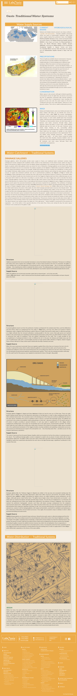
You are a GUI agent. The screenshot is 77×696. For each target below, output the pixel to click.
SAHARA (25, 672)
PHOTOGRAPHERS (65, 656)
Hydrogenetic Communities (30, 667)
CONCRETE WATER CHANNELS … (49, 663)
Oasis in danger (45, 654)
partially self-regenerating (47, 33)
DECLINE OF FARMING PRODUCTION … (46, 680)
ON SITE (61, 663)
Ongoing (61, 647)
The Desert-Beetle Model (29, 662)
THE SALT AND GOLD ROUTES (29, 687)
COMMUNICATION (63, 653)
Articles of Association (9, 663)
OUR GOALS (5, 671)
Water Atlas (25, 669)
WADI (24, 676)
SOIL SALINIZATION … (46, 664)
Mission (5, 654)
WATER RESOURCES (9, 674)
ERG (24, 674)
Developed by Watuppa (68, 693)
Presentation (44, 649)
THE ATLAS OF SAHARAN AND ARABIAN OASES (67, 651)
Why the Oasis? (26, 647)
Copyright (62, 686)
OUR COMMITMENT (7, 670)
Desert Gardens (26, 659)
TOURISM (7, 681)
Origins (24, 649)
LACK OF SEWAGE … (46, 667)
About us (6, 650)
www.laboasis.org (39, 639)
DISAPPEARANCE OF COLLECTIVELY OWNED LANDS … (49, 678)
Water (42, 656)
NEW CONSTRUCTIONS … (47, 686)
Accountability (7, 661)
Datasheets (62, 674)
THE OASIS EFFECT (64, 655)
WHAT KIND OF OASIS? (28, 663)
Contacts (5, 664)
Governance (6, 655)
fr (72, 2)
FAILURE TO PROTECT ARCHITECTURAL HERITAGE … (48, 690)
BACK (9, 11)
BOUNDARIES (26, 679)
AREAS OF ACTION (7, 673)
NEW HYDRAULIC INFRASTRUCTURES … (46, 658)
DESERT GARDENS (27, 664)
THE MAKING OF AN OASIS (28, 660)
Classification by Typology (47, 650)
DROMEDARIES (26, 683)
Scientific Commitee (8, 657)
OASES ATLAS (44, 647)
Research (61, 649)
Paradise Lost (26, 652)
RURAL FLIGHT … (45, 670)
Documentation (63, 658)
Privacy (61, 683)
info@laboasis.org (39, 637)
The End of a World (28, 653)
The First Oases (27, 657)
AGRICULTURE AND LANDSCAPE (11, 677)
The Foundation (7, 652)
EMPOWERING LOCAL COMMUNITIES (9, 683)
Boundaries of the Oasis (28, 677)
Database (61, 667)
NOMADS (25, 681)
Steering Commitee (8, 658)
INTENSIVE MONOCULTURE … (48, 673)
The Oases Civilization (28, 654)
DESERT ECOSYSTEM (27, 670)
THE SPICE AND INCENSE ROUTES (28, 685)
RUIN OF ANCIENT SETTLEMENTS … (46, 685)
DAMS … (43, 660)
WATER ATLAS (26, 673)
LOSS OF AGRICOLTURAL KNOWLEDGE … (47, 675)
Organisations (62, 670)
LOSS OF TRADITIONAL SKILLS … (48, 688)
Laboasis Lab (6, 660)
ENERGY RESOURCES (9, 676)
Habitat (42, 682)
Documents (62, 673)
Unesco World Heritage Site (44, 186)
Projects (61, 671)
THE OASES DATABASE (65, 659)
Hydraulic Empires (27, 656)
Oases (60, 668)
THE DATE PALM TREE (27, 666)
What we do (7, 668)
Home (5, 647)
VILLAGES (25, 680)
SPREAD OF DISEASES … (47, 671)
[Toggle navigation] (6, 3)
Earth (42, 668)
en (70, 2)
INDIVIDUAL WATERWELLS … (48, 661)
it (75, 2)
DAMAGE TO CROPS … (46, 665)
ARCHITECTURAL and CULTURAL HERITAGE (9, 679)
